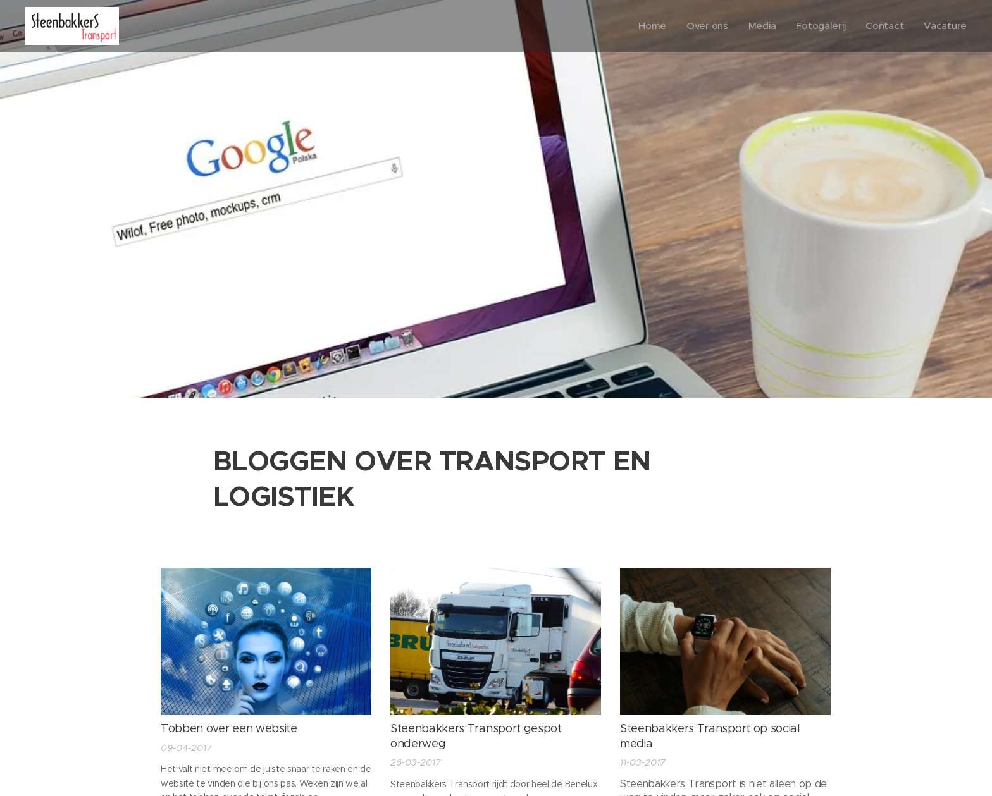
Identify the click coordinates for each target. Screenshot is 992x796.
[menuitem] (648, 26)
